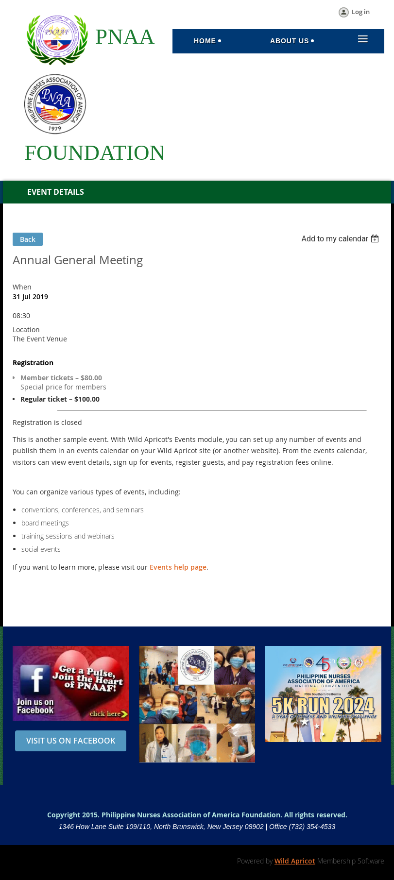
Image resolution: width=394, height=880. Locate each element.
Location (26, 329)
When (22, 286)
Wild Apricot (294, 860)
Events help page (178, 567)
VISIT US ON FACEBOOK (70, 740)
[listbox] (341, 239)
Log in (361, 11)
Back (27, 239)
